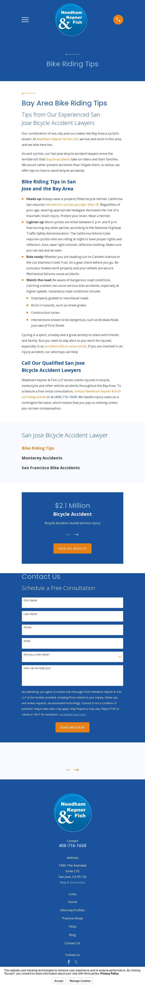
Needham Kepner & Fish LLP (57, 139)
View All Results (72, 548)
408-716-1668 (72, 845)
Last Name (30, 614)
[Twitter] (76, 962)
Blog (72, 935)
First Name (30, 600)
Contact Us (72, 943)
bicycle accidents (58, 159)
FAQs (72, 926)
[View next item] (76, 534)
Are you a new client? (36, 654)
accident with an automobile (65, 346)
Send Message (72, 727)
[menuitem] (72, 448)
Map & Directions (72, 882)
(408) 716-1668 (65, 397)
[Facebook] (69, 962)
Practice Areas (72, 918)
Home (72, 902)
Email (27, 641)
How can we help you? (37, 668)
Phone (28, 627)
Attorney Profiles (72, 910)
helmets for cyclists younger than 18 (72, 204)
